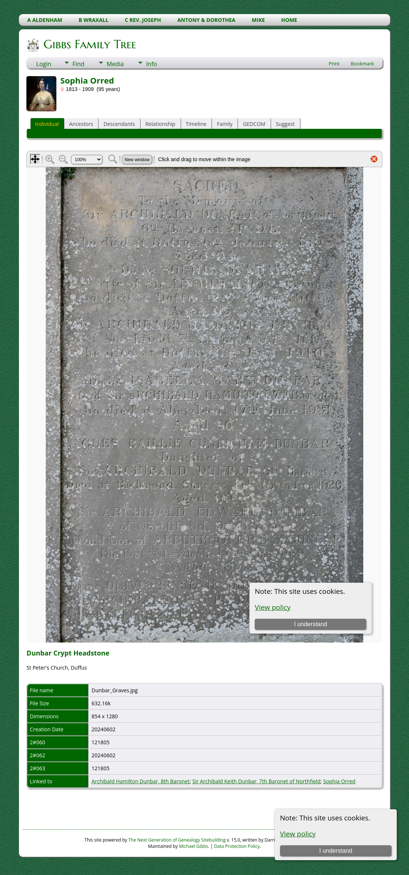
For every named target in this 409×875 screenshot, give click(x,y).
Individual (47, 123)
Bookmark (362, 63)
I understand (335, 851)
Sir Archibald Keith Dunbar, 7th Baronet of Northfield (256, 781)
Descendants (119, 123)
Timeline (196, 123)
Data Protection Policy (237, 846)
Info (151, 64)
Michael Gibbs (193, 846)
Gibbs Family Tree (89, 44)
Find (78, 64)
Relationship (160, 123)
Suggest (285, 123)
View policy (298, 833)
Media (115, 64)
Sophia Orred (339, 781)
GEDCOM (254, 123)
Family (224, 123)
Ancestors (81, 123)
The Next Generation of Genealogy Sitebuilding (177, 840)
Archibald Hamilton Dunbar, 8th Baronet (140, 781)
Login (43, 64)
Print (334, 63)
